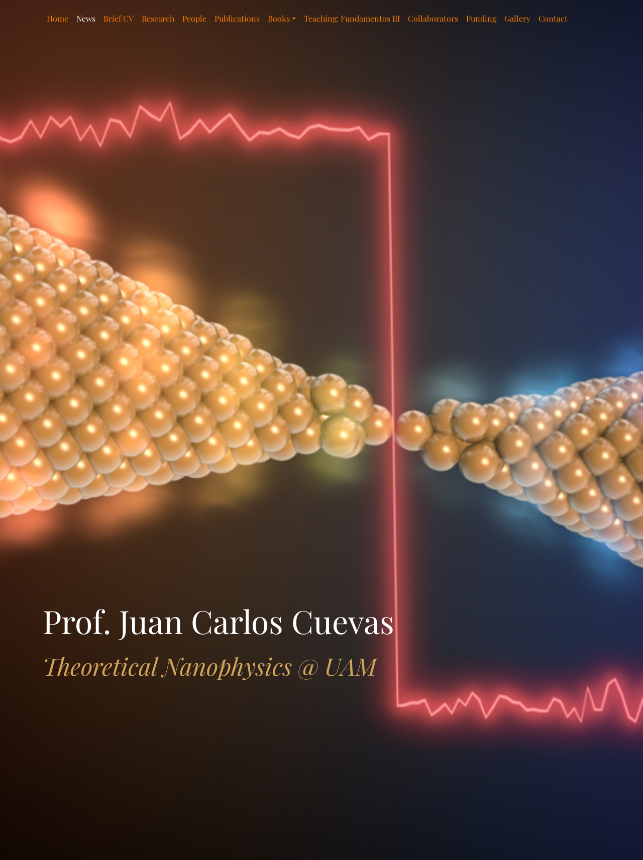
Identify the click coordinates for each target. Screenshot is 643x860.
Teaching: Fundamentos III (352, 18)
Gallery (517, 18)
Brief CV (118, 18)
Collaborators (433, 18)
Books (279, 18)
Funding (481, 18)
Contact (553, 18)
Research (158, 18)
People (194, 18)
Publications (237, 18)
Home (57, 18)
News (85, 18)
